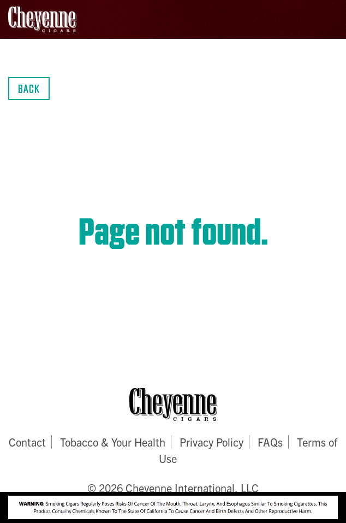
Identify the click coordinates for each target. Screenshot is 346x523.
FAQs (270, 442)
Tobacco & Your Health (112, 442)
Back (29, 88)
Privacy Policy (211, 442)
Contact (27, 442)
